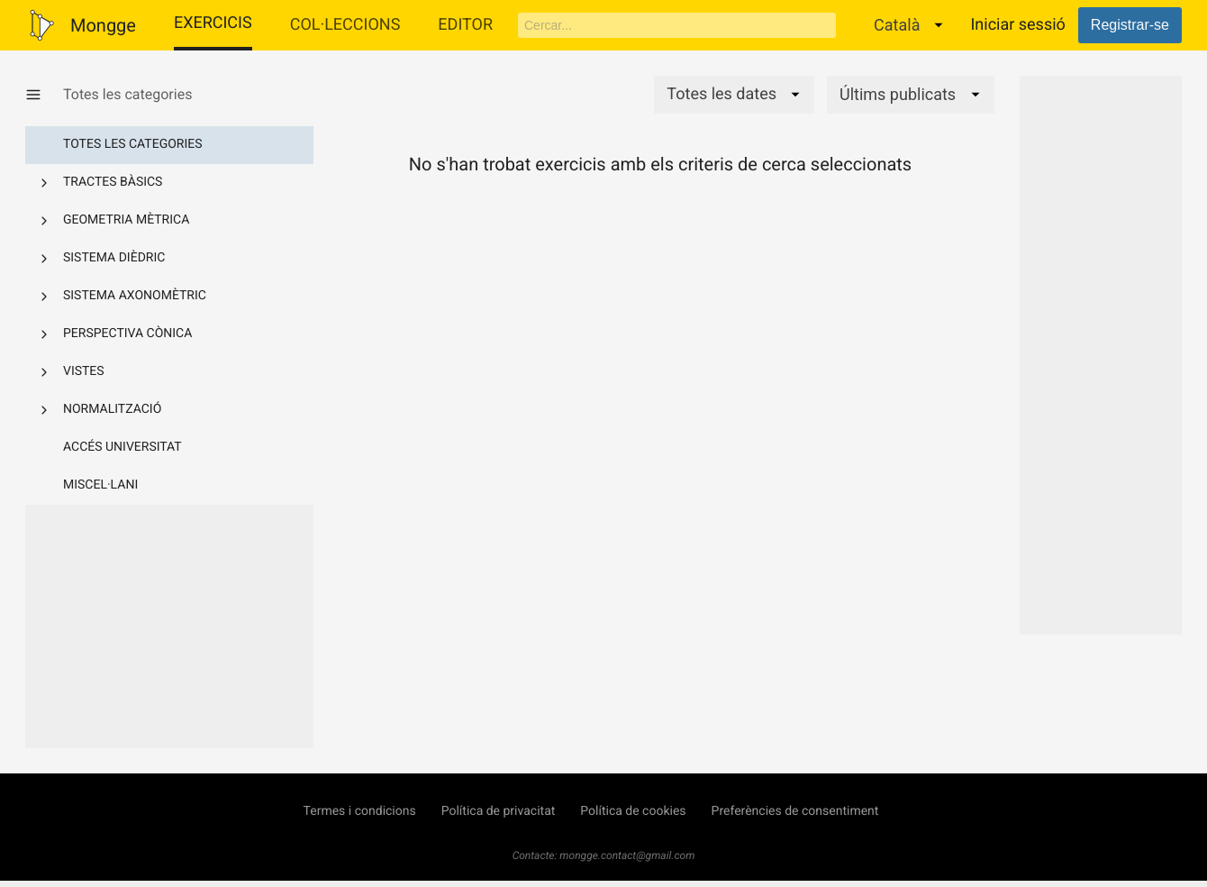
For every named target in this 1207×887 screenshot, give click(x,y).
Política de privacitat (498, 811)
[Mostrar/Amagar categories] (44, 95)
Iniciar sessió (1017, 24)
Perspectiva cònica (127, 333)
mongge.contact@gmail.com (626, 855)
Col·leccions (345, 24)
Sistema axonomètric (134, 295)
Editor (465, 24)
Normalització (112, 409)
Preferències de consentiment (795, 811)
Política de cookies (632, 811)
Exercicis (213, 23)
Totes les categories (133, 144)
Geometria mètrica (126, 220)
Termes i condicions (360, 811)
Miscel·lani (100, 485)
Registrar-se (1130, 24)
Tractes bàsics (112, 182)
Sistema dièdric (114, 258)
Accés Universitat (122, 447)
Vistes (83, 371)
